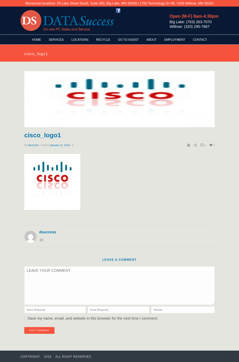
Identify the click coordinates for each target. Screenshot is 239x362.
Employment (174, 39)
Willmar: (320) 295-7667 (190, 26)
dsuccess (33, 145)
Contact (200, 39)
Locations (80, 39)
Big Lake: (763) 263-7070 (191, 22)
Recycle (103, 39)
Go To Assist (128, 39)
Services (56, 39)
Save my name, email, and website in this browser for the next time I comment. (93, 318)
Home (36, 39)
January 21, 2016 (60, 145)
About (151, 39)
